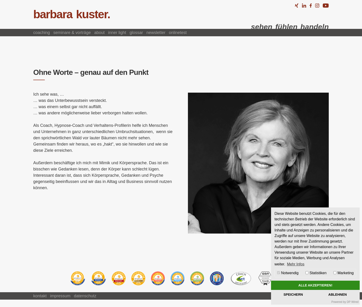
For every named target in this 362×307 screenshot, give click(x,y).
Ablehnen (337, 294)
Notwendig (288, 273)
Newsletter (155, 32)
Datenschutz (85, 296)
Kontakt (40, 296)
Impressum (60, 296)
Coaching (41, 32)
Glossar (136, 32)
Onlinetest (178, 32)
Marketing (343, 273)
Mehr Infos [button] (296, 264)
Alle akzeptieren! (315, 285)
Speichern (293, 294)
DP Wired (353, 302)
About (99, 32)
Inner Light (117, 32)
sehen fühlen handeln (290, 27)
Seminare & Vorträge (72, 32)
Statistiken (315, 273)
